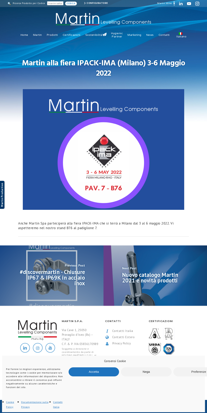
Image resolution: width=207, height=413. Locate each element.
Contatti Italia (119, 331)
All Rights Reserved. (60, 406)
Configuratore (97, 3)
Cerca (71, 3)
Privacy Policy (118, 343)
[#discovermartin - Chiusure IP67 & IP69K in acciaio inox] (52, 275)
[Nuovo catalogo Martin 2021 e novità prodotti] (155, 275)
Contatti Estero (120, 337)
